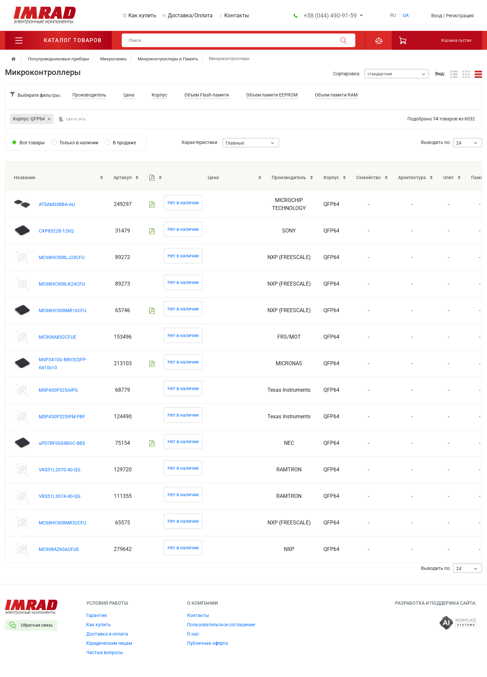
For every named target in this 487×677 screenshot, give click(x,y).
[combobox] (397, 73)
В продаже (124, 142)
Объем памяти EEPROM (272, 95)
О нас (193, 634)
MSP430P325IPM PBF (62, 416)
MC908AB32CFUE (57, 337)
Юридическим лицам (109, 643)
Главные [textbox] (235, 143)
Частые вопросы (104, 652)
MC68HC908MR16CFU (62, 310)
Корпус (159, 95)
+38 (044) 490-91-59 (331, 15)
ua (406, 15)
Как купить (142, 15)
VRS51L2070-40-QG (60, 469)
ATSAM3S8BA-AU (57, 204)
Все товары (32, 142)
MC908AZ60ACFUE (59, 549)
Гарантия (96, 615)
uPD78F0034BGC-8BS (62, 443)
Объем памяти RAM (336, 95)
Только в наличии (78, 142)
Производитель (89, 95)
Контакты (236, 15)
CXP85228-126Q (56, 231)
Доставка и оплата (107, 634)
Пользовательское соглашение (221, 624)
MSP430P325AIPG (58, 390)
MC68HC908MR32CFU (62, 522)
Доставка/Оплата (190, 15)
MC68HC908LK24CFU (62, 284)
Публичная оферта (207, 643)
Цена (128, 95)
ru (393, 15)
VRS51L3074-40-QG (60, 496)
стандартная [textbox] (380, 74)
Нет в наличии (183, 202)
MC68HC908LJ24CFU (62, 257)
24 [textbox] (458, 143)
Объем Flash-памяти (206, 95)
